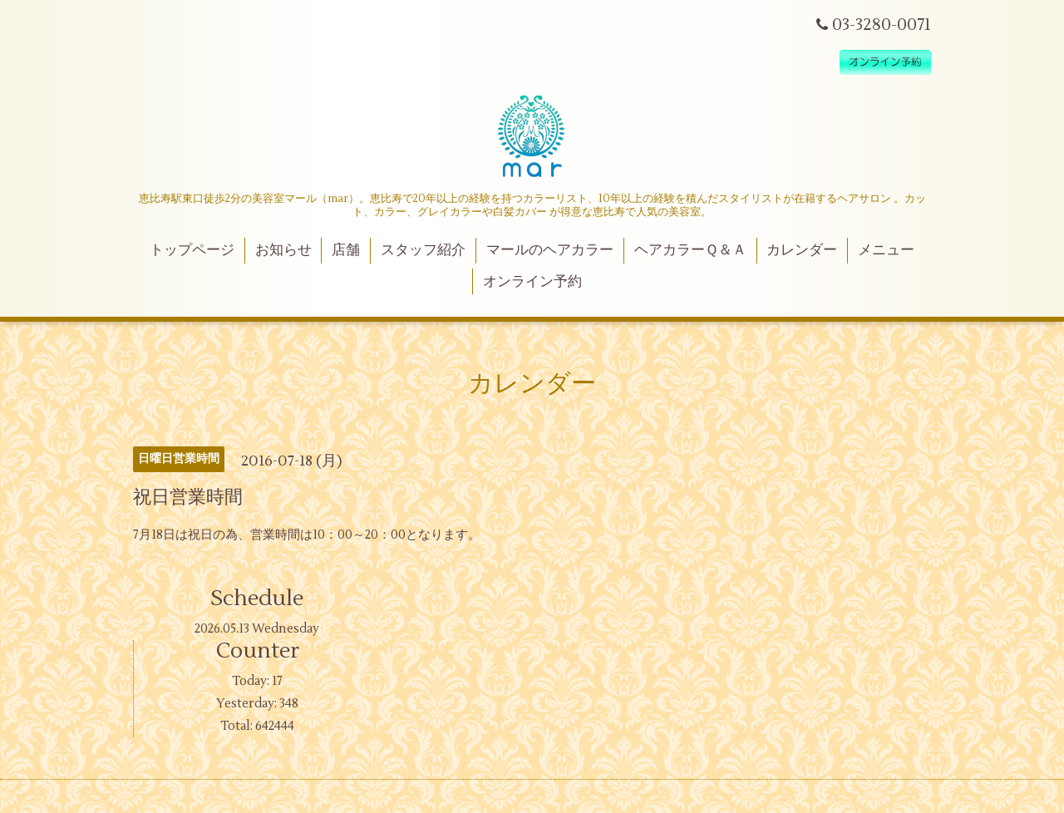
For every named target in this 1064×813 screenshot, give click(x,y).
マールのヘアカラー (549, 250)
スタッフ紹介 (423, 250)
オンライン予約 (532, 282)
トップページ (192, 250)
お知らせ (283, 250)
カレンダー (801, 250)
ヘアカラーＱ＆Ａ (690, 250)
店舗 (346, 250)
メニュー (886, 250)
